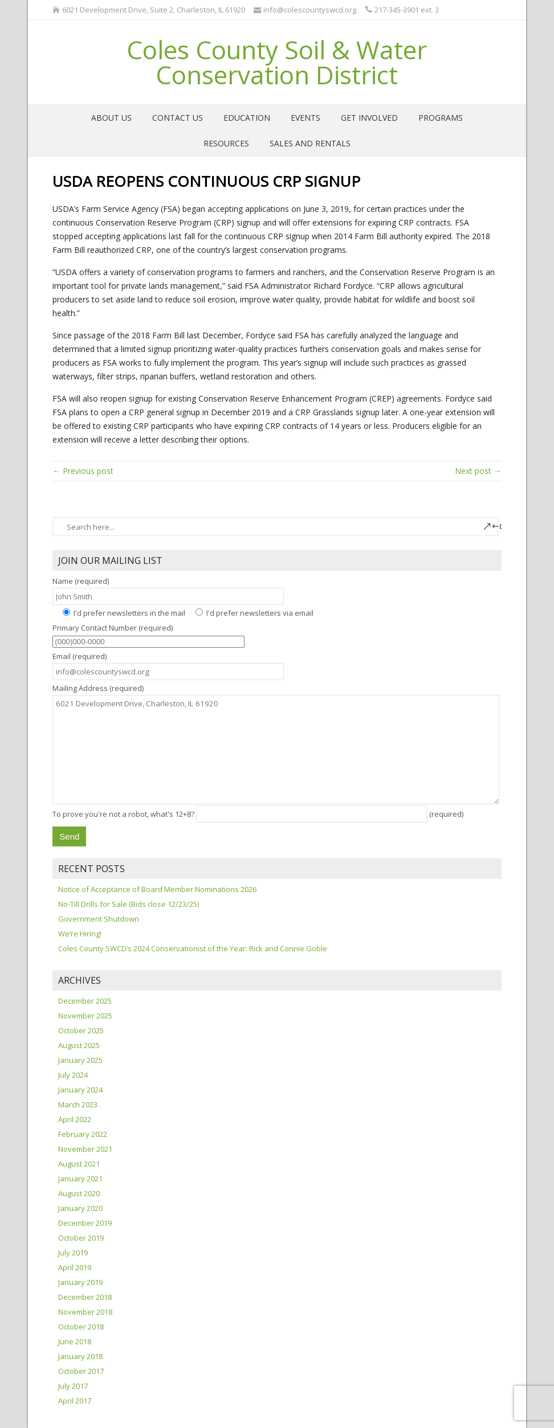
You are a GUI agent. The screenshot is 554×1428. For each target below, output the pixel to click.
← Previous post (82, 470)
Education (246, 117)
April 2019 (74, 1267)
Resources (226, 143)
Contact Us (177, 117)
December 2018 (85, 1297)
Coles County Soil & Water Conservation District (277, 62)
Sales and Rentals (310, 143)
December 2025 (85, 1001)
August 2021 (79, 1164)
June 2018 (74, 1341)
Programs (440, 117)
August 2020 (79, 1193)
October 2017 (81, 1371)
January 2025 (80, 1060)
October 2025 (81, 1030)
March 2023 (77, 1104)
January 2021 (80, 1178)
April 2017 (74, 1401)
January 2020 (80, 1208)
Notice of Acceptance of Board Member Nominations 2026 (157, 889)
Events (305, 117)
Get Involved (369, 117)
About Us (111, 117)
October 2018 (81, 1326)
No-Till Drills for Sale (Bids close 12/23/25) (128, 904)
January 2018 (80, 1356)
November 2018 (85, 1312)
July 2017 (73, 1386)
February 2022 (82, 1134)
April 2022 (74, 1119)
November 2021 (85, 1149)
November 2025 (85, 1015)
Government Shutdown (98, 919)
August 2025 (79, 1045)
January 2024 (80, 1090)
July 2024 (73, 1075)
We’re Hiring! (79, 933)
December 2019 (85, 1223)
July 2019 (73, 1252)
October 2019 (81, 1238)
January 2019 (80, 1282)
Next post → (478, 470)
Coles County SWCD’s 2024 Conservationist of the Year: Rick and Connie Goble (192, 948)
